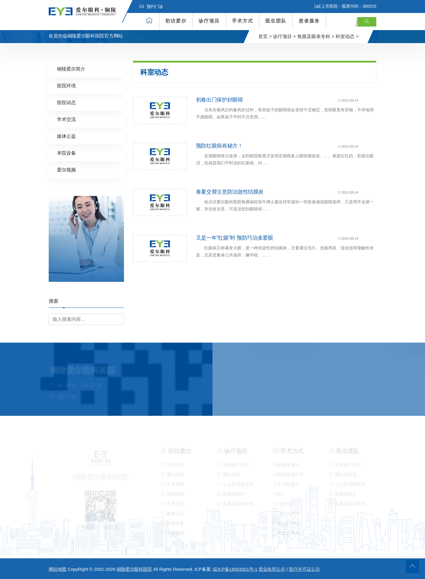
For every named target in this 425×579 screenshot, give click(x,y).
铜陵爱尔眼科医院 (134, 569)
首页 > (265, 36)
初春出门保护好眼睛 (219, 99)
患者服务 (309, 20)
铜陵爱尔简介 (71, 68)
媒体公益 (66, 135)
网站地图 (57, 569)
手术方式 (242, 20)
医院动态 (66, 102)
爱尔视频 (66, 169)
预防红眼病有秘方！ (219, 145)
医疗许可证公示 (304, 569)
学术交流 (66, 119)
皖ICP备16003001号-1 (235, 569)
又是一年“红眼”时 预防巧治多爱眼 (234, 237)
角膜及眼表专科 (313, 36)
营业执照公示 (272, 569)
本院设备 (66, 152)
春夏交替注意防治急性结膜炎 (230, 191)
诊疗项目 (209, 20)
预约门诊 (151, 6)
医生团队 (276, 20)
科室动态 (345, 36)
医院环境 (66, 85)
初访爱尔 (176, 20)
